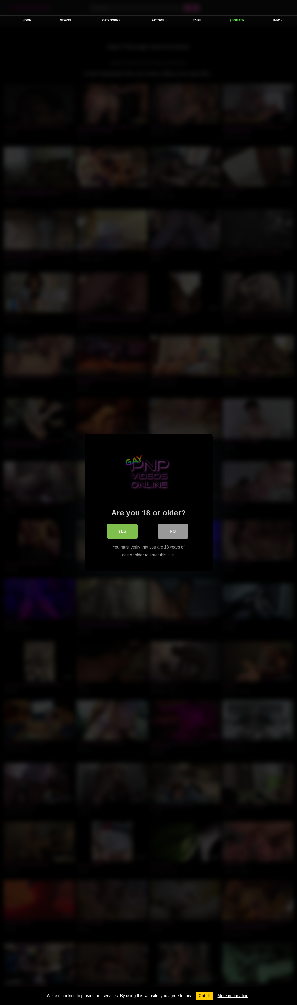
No (173, 531)
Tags (197, 20)
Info (276, 20)
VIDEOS (65, 20)
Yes (122, 531)
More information (233, 995)
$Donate (237, 20)
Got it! (204, 995)
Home (27, 20)
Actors (158, 20)
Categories (111, 20)
